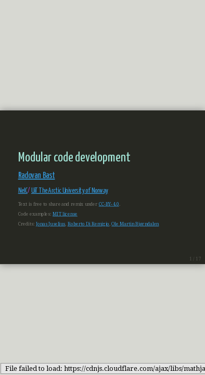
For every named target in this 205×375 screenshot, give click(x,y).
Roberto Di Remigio (88, 224)
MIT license (65, 214)
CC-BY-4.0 (109, 204)
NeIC (23, 191)
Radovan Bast (36, 176)
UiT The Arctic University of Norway (69, 191)
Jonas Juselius (50, 224)
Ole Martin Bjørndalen (135, 224)
